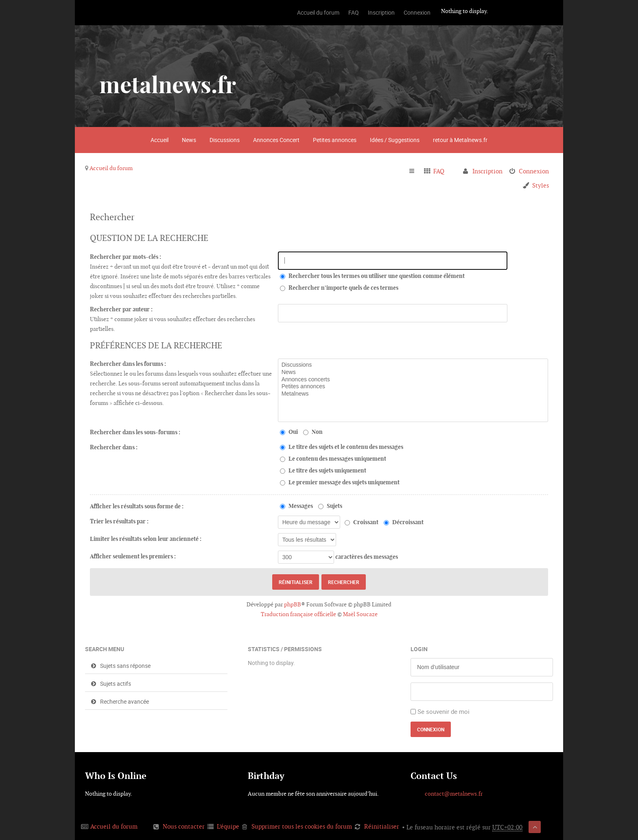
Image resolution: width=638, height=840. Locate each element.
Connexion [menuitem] (534, 171)
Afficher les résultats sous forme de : (137, 506)
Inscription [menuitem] (487, 171)
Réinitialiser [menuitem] (381, 826)
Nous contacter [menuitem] (184, 826)
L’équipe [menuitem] (228, 826)
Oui (289, 431)
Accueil (159, 140)
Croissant (361, 522)
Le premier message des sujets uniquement (340, 482)
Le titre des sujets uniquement (323, 470)
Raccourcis (415, 171)
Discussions (225, 140)
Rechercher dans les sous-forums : (135, 432)
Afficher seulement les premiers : (133, 556)
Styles (540, 185)
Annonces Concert (276, 140)
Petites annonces (334, 140)
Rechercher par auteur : (121, 309)
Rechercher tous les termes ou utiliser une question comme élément (372, 276)
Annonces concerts (413, 379)
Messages (296, 506)
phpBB (292, 604)
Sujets (330, 506)
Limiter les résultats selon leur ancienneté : (145, 538)
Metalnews (413, 394)
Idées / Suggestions (395, 140)
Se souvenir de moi (443, 711)
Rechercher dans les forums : (128, 364)
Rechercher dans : (114, 447)
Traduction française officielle (298, 614)
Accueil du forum (111, 168)
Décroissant (404, 522)
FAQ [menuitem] (438, 171)
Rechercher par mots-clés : (125, 256)
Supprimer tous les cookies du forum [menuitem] (301, 826)
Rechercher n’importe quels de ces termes (339, 287)
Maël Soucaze (360, 614)
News (189, 140)
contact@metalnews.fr (454, 793)
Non (313, 431)
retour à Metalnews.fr (460, 140)
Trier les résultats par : (119, 521)
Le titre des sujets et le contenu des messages (341, 447)
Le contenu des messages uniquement (333, 458)
